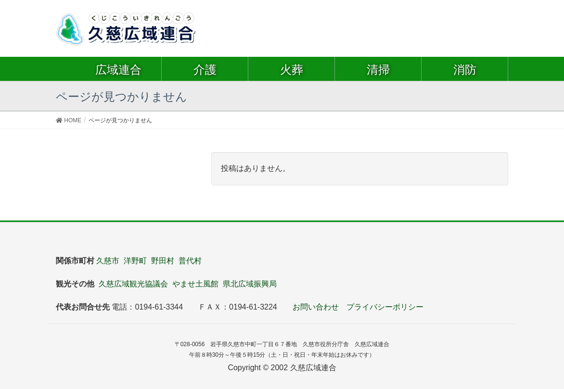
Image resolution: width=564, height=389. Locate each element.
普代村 (190, 261)
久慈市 (107, 261)
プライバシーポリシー (384, 307)
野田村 (162, 261)
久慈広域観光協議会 (133, 284)
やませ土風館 (195, 284)
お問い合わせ (316, 307)
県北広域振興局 (250, 284)
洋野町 (135, 261)
